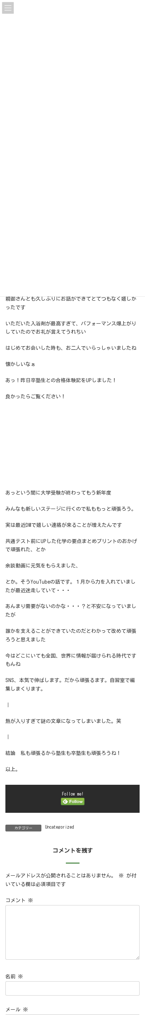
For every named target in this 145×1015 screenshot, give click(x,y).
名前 (14, 985)
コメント (19, 900)
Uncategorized (59, 827)
